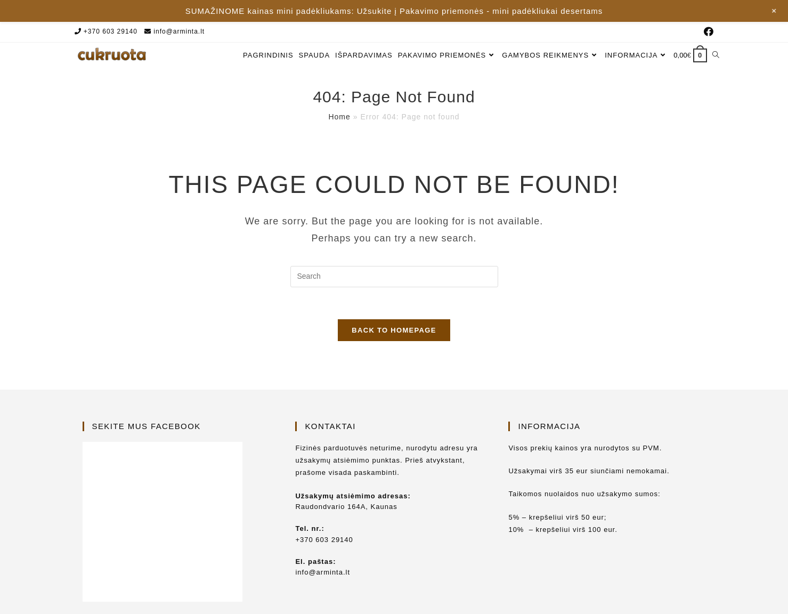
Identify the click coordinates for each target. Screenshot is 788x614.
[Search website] (716, 55)
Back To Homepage (394, 330)
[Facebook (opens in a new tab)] (707, 32)
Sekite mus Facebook (146, 404)
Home (339, 116)
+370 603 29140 (110, 31)
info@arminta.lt (179, 31)
